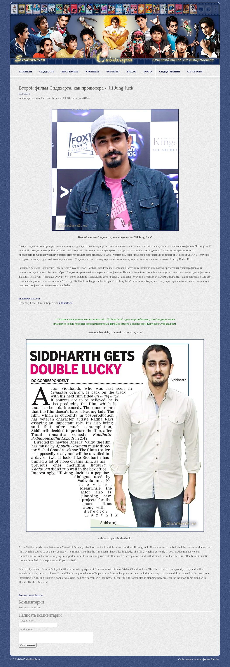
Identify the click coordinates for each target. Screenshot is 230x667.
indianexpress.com (29, 298)
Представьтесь (27, 620)
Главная (25, 71)
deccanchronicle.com (31, 595)
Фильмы (112, 71)
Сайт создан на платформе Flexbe (198, 661)
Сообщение (26, 629)
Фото (148, 71)
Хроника (92, 71)
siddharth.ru (65, 302)
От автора (194, 71)
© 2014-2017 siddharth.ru (25, 661)
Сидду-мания (169, 71)
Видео (131, 71)
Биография (69, 71)
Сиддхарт (46, 71)
